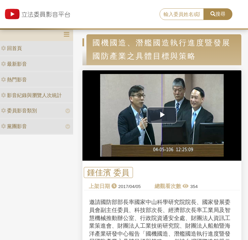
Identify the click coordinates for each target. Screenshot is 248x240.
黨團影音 (14, 126)
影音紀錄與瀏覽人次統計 (31, 95)
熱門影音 (14, 79)
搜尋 (217, 14)
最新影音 (14, 64)
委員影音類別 (19, 110)
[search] (182, 14)
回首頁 (11, 48)
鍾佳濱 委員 (108, 172)
